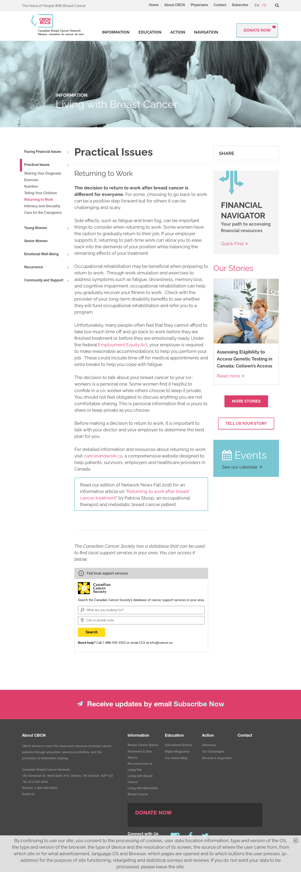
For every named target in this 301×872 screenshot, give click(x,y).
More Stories (246, 401)
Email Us (28, 794)
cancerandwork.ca (103, 456)
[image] (231, 183)
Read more (228, 376)
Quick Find (232, 243)
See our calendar (240, 467)
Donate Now (257, 30)
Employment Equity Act (122, 344)
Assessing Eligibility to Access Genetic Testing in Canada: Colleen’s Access (244, 359)
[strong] (116, 32)
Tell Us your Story (246, 423)
